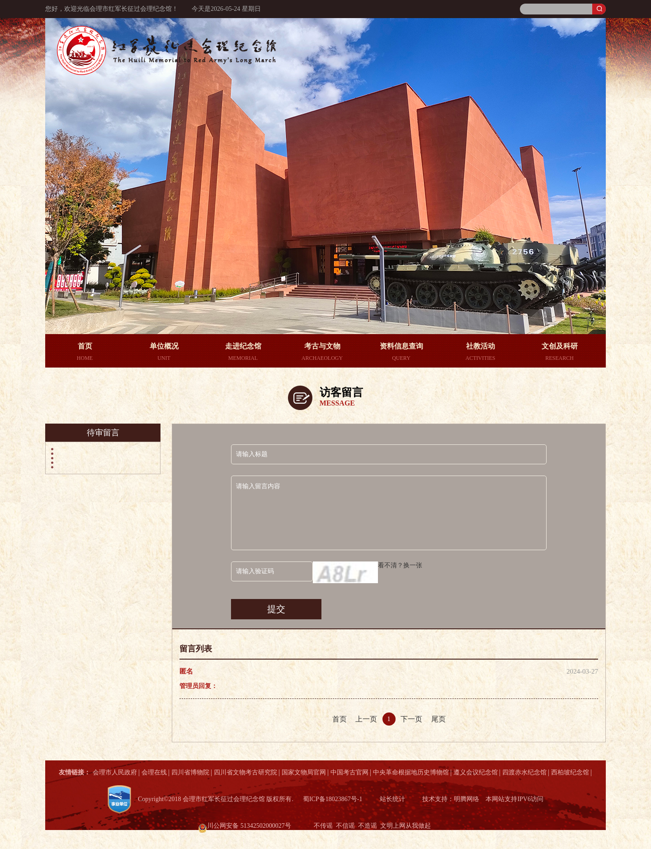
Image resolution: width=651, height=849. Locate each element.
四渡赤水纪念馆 (524, 772)
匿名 (186, 671)
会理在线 (154, 772)
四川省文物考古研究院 (245, 772)
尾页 (438, 719)
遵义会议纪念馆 (475, 772)
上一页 (366, 719)
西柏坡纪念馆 (570, 772)
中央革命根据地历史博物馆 (411, 772)
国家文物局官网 (304, 772)
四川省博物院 (190, 772)
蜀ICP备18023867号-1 (332, 799)
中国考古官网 (349, 772)
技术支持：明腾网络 (450, 799)
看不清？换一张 (400, 565)
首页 (339, 719)
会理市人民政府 (115, 772)
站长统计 (392, 799)
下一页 (411, 719)
